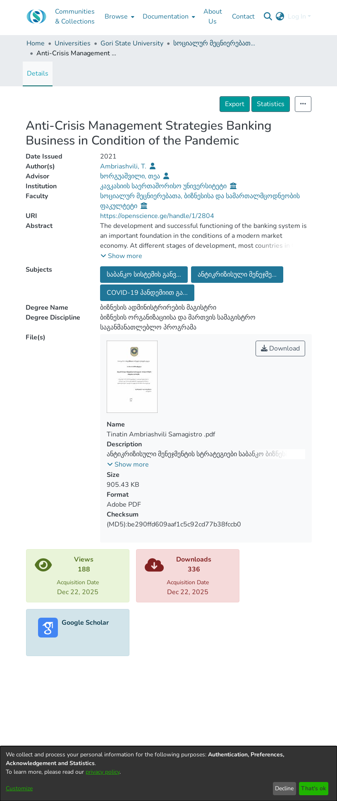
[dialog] (168, 773)
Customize (19, 788)
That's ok (313, 788)
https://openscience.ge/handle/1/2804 (157, 215)
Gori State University (131, 43)
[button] (121, 256)
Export (234, 104)
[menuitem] (118, 16)
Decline (284, 788)
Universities (73, 43)
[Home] (36, 16)
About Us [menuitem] (212, 16)
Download (280, 348)
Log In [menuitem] (297, 16)
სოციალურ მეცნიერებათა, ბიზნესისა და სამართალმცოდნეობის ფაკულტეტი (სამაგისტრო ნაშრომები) (214, 43)
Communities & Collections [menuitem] (75, 16)
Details (37, 73)
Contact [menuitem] (243, 16)
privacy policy (103, 772)
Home (35, 43)
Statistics (270, 104)
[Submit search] (268, 16)
